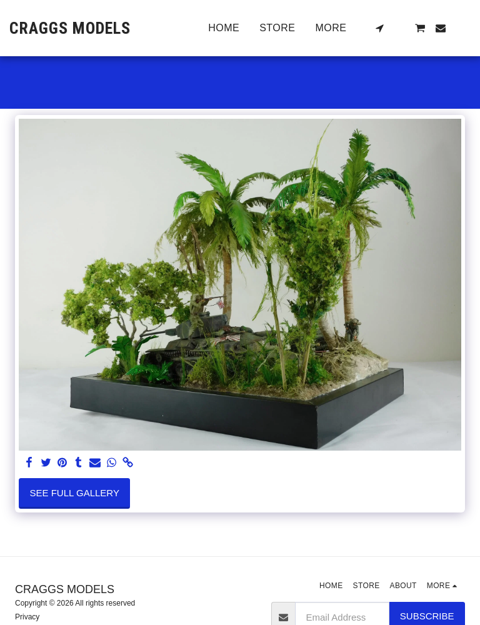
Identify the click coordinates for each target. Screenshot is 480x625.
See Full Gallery (74, 493)
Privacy (27, 616)
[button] (379, 28)
